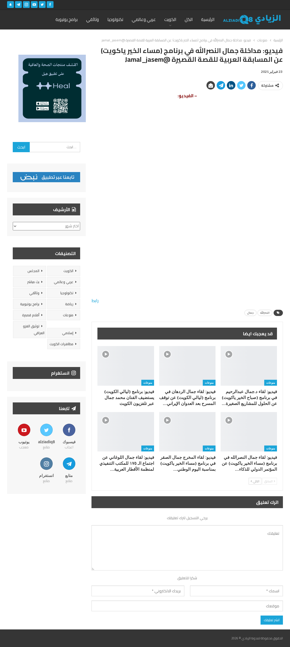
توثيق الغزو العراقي (33, 329)
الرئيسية (207, 19)
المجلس (33, 271)
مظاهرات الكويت (61, 344)
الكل (189, 19)
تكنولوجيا (115, 19)
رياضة (69, 304)
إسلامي (67, 333)
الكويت (170, 19)
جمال (250, 312)
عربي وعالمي (144, 19)
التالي (255, 481)
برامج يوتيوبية (29, 304)
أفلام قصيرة (30, 315)
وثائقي (92, 19)
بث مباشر (33, 282)
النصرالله (265, 312)
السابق (269, 481)
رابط (95, 300)
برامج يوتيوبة (67, 19)
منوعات (270, 383)
